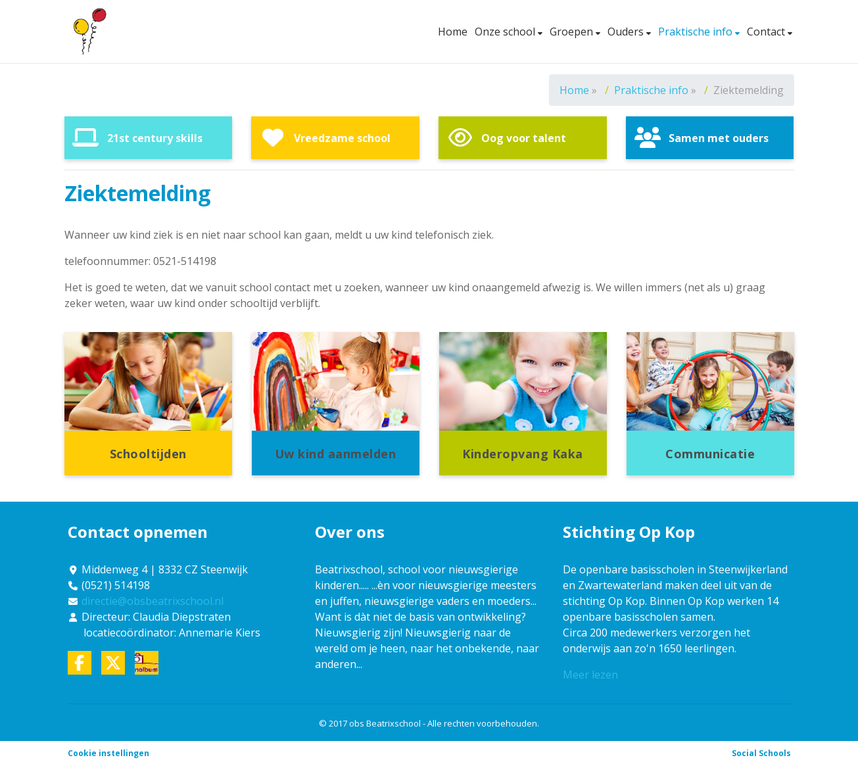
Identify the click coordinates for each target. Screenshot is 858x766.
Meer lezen (590, 674)
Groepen (573, 31)
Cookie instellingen (108, 753)
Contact (767, 31)
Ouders (627, 31)
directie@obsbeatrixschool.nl (153, 601)
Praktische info (696, 31)
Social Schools (761, 753)
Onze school (506, 31)
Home (452, 31)
